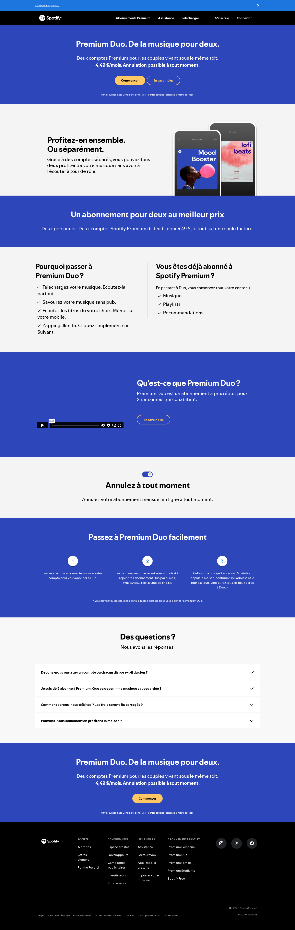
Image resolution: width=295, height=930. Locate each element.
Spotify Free (176, 878)
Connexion (244, 18)
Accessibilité (171, 915)
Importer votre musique (148, 877)
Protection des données (108, 915)
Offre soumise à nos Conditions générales (123, 94)
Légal (41, 915)
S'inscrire (222, 18)
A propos (84, 847)
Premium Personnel (181, 847)
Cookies (130, 915)
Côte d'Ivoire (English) (47, 5)
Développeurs (118, 855)
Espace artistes (118, 847)
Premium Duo (177, 855)
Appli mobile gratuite (147, 865)
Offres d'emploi (84, 857)
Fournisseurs (117, 883)
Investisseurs (117, 875)
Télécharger (190, 18)
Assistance (166, 18)
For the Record (88, 867)
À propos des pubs (149, 915)
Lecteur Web (147, 855)
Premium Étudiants (181, 870)
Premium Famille (180, 862)
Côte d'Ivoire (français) (243, 908)
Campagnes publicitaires (116, 865)
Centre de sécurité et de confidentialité (69, 915)
